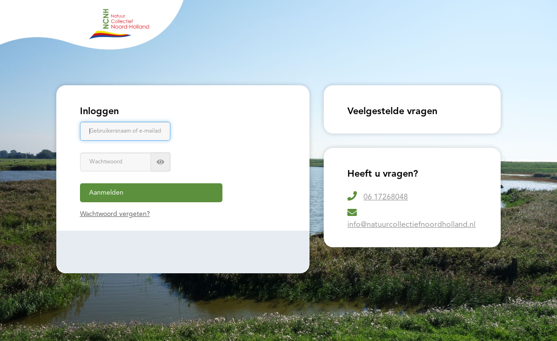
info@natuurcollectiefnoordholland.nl (411, 225)
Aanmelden (106, 192)
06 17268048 (385, 197)
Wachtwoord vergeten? (115, 214)
